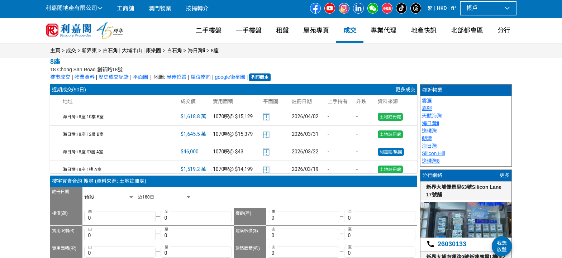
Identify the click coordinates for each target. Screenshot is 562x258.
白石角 (174, 50)
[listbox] (109, 197)
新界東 (89, 50)
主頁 (55, 50)
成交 (71, 50)
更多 (505, 175)
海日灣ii (196, 50)
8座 (215, 50)
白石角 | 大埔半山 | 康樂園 (132, 50)
